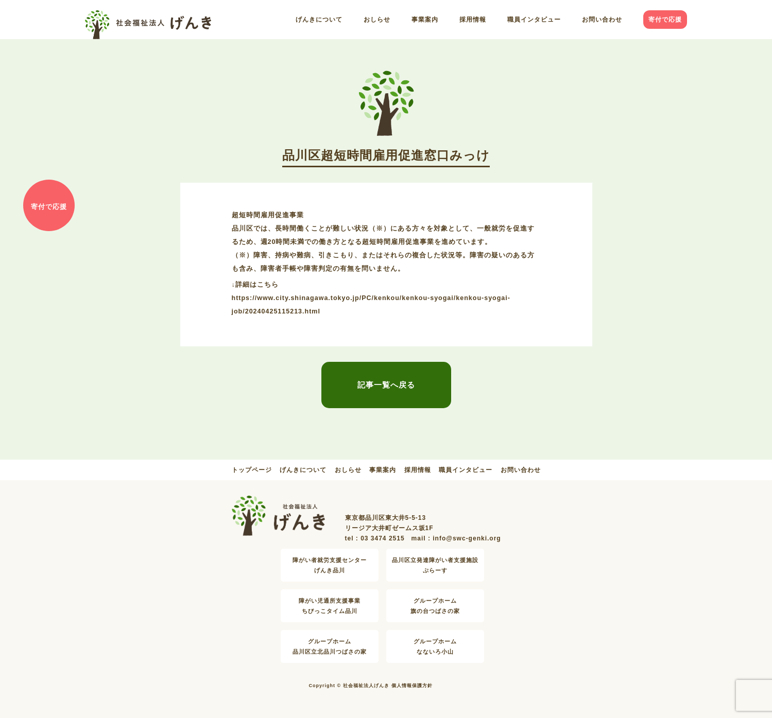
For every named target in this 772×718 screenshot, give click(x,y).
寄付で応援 (665, 19)
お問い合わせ (602, 19)
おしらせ (377, 19)
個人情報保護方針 (412, 685)
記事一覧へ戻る (386, 384)
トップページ (252, 470)
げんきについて (319, 19)
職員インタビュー (534, 19)
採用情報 (472, 19)
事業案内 (424, 19)
